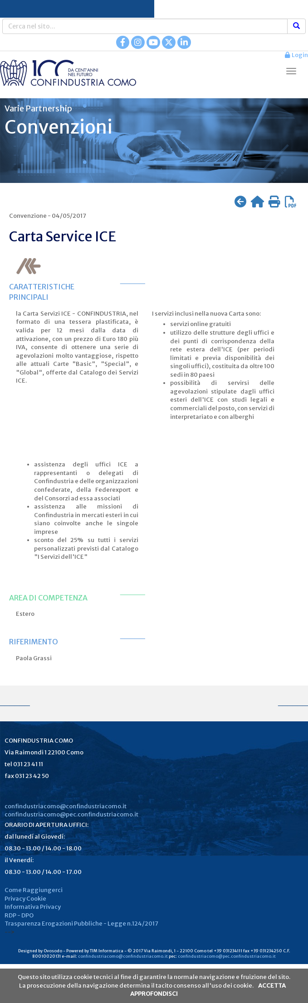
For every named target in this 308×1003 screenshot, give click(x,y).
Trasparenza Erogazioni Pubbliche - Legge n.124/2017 (81, 923)
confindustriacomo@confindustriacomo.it (66, 806)
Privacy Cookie (25, 898)
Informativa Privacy (33, 907)
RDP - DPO (19, 915)
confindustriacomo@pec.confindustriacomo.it (71, 814)
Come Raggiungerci (34, 890)
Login (296, 55)
